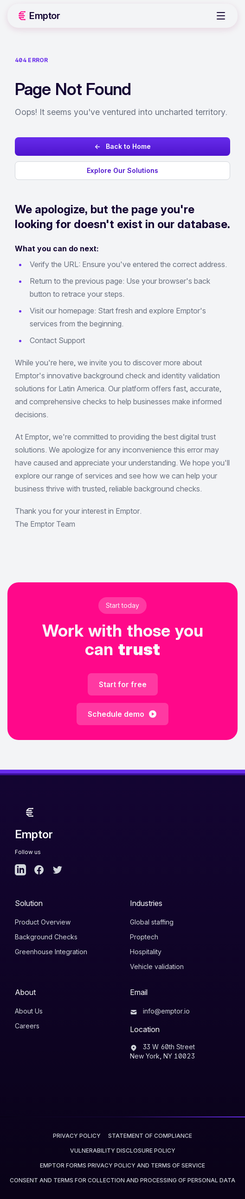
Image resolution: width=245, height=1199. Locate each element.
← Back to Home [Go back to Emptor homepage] (122, 146)
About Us (29, 1011)
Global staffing (152, 922)
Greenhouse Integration (51, 952)
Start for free (123, 684)
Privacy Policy (77, 1135)
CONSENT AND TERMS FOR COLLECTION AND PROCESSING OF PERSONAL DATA (122, 1180)
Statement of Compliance (150, 1135)
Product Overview (43, 922)
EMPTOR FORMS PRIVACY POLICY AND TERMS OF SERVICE (122, 1165)
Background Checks (46, 937)
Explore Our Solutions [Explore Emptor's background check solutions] (122, 170)
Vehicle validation (157, 966)
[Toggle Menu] (220, 15)
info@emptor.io (160, 1011)
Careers (27, 1026)
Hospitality (145, 952)
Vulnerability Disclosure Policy (122, 1150)
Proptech (144, 937)
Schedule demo (122, 714)
